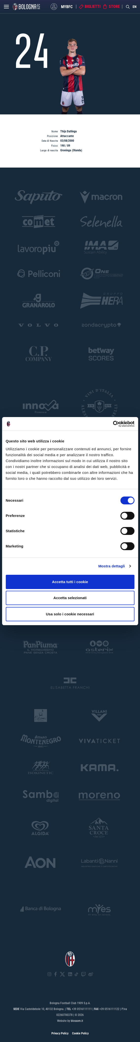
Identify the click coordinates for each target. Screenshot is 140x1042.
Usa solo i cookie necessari (70, 614)
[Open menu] (6, 8)
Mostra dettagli (111, 566)
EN (135, 7)
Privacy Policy (59, 1033)
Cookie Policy (80, 1033)
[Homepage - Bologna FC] (26, 6)
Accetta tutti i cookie (70, 582)
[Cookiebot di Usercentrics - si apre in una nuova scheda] (112, 424)
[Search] (128, 7)
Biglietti (92, 6)
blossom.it (77, 1021)
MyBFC (67, 6)
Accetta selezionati (70, 598)
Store (114, 6)
